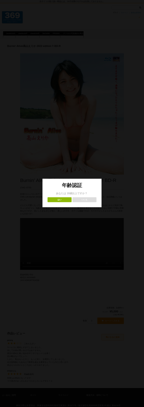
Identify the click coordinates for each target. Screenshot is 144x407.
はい (60, 199)
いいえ (84, 199)
